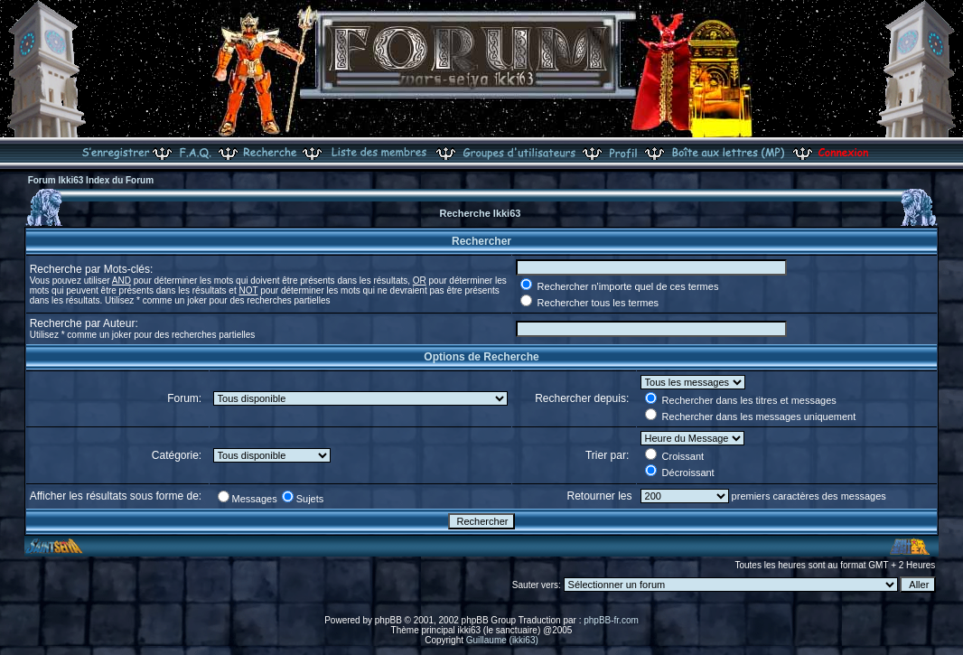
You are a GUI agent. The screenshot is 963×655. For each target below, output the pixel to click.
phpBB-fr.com (611, 620)
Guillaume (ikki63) (502, 640)
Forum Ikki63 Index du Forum (91, 180)
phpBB (388, 620)
